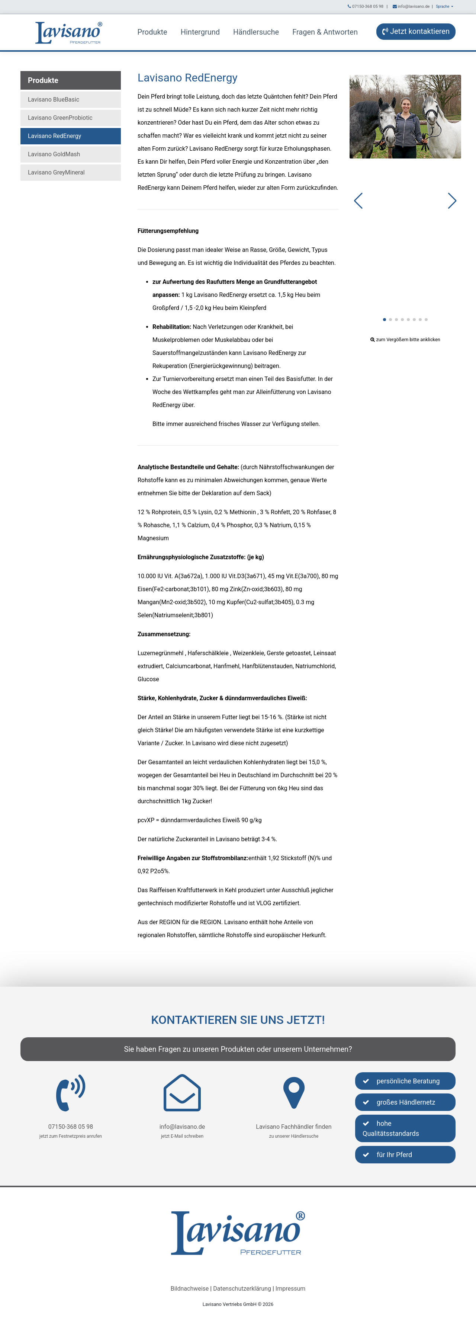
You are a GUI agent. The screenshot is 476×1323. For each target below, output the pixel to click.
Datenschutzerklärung (242, 1288)
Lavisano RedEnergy (54, 136)
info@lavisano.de (414, 6)
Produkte (152, 32)
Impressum (291, 1288)
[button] (384, 319)
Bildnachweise (190, 1288)
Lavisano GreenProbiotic (60, 117)
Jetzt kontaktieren (416, 31)
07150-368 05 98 (367, 6)
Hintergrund (200, 32)
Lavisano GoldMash (54, 154)
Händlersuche (256, 32)
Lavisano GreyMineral (56, 172)
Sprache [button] (443, 6)
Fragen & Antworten (325, 32)
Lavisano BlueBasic (53, 99)
